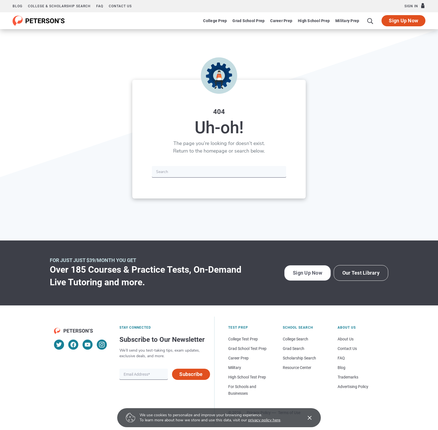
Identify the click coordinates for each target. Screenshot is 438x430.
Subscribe (190, 374)
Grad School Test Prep (247, 348)
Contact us (120, 6)
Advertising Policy (353, 386)
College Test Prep (243, 339)
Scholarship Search (299, 358)
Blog (17, 6)
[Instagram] (102, 345)
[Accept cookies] (305, 417)
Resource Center (297, 367)
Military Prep (347, 20)
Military (234, 367)
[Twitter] (59, 345)
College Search (295, 339)
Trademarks (348, 377)
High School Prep (314, 20)
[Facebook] (73, 345)
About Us (346, 339)
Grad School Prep (248, 20)
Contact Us (347, 348)
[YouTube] (88, 345)
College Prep (215, 20)
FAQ (99, 6)
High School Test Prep (247, 377)
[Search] (370, 21)
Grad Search (293, 348)
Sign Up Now (403, 21)
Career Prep (281, 20)
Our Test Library (361, 273)
